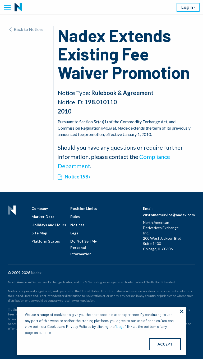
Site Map (39, 233)
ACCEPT (165, 344)
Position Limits (83, 208)
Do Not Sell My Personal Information (83, 247)
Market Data (42, 216)
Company (39, 208)
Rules (75, 216)
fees (11, 314)
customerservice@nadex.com (169, 214)
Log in (187, 7)
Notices (77, 225)
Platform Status (45, 241)
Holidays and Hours (48, 225)
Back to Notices (26, 29)
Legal (75, 233)
